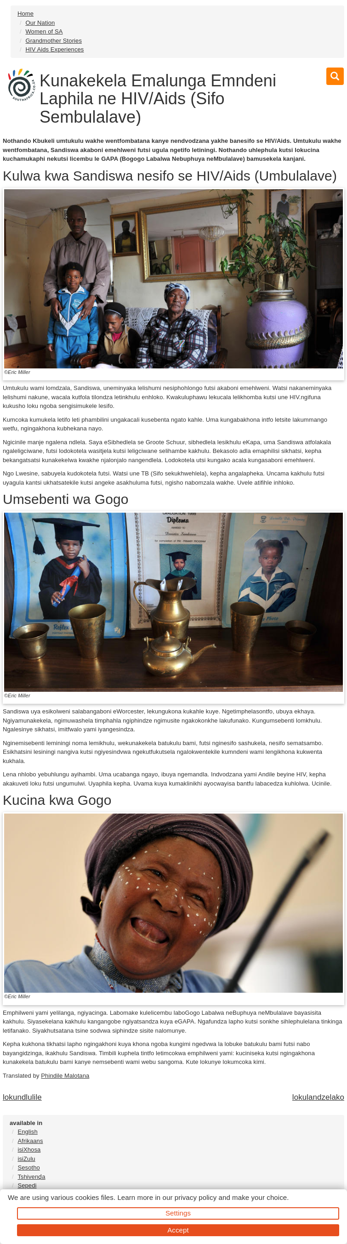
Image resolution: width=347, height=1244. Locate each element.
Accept (177, 1230)
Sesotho (28, 1167)
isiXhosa (28, 1149)
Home (25, 13)
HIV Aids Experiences (54, 49)
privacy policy (195, 1197)
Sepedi (26, 1185)
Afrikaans (30, 1140)
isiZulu (26, 1158)
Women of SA (44, 31)
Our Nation (40, 22)
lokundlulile (22, 1097)
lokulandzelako (318, 1097)
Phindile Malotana (65, 1075)
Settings (178, 1213)
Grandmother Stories (53, 40)
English (27, 1131)
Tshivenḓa (31, 1176)
